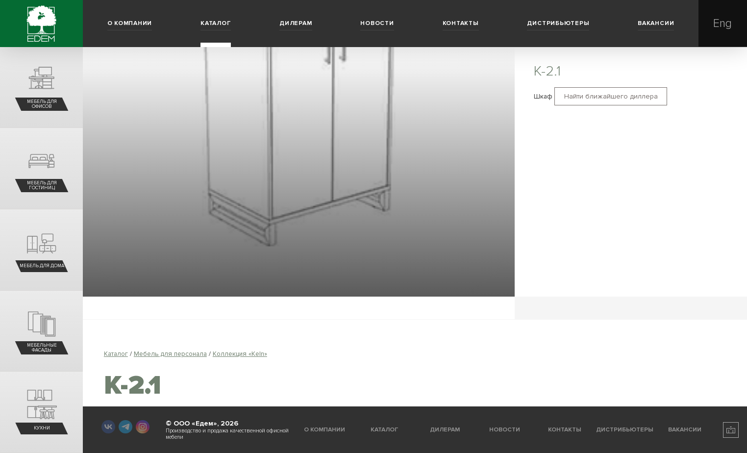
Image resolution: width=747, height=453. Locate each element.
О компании (129, 23)
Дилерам (295, 23)
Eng (722, 23)
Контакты (461, 23)
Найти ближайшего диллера (611, 96)
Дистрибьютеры (558, 23)
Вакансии (656, 23)
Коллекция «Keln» (240, 354)
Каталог (215, 23)
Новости (377, 23)
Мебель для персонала (170, 354)
